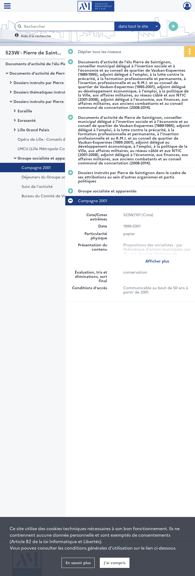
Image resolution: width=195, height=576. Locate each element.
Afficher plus (157, 261)
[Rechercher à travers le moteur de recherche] (67, 26)
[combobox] (137, 26)
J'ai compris (114, 562)
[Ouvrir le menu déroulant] (7, 6)
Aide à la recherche (36, 35)
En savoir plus (78, 562)
